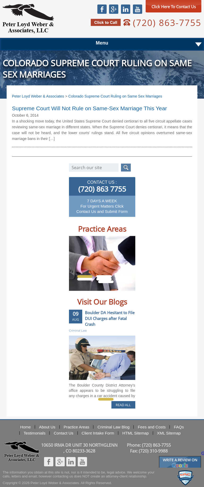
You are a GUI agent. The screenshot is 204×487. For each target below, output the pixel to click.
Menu (102, 43)
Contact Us (63, 433)
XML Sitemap (169, 433)
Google (113, 9)
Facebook (102, 9)
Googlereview (180, 458)
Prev (78, 295)
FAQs (179, 427)
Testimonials (35, 433)
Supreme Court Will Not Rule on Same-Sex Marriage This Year (89, 108)
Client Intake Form (98, 433)
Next (125, 295)
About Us (47, 427)
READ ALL (123, 404)
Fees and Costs (152, 427)
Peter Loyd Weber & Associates (28, 18)
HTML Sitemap (135, 433)
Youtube (137, 9)
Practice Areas (76, 427)
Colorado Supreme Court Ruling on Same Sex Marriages (115, 96)
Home (25, 427)
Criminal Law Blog (113, 427)
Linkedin (125, 9)
